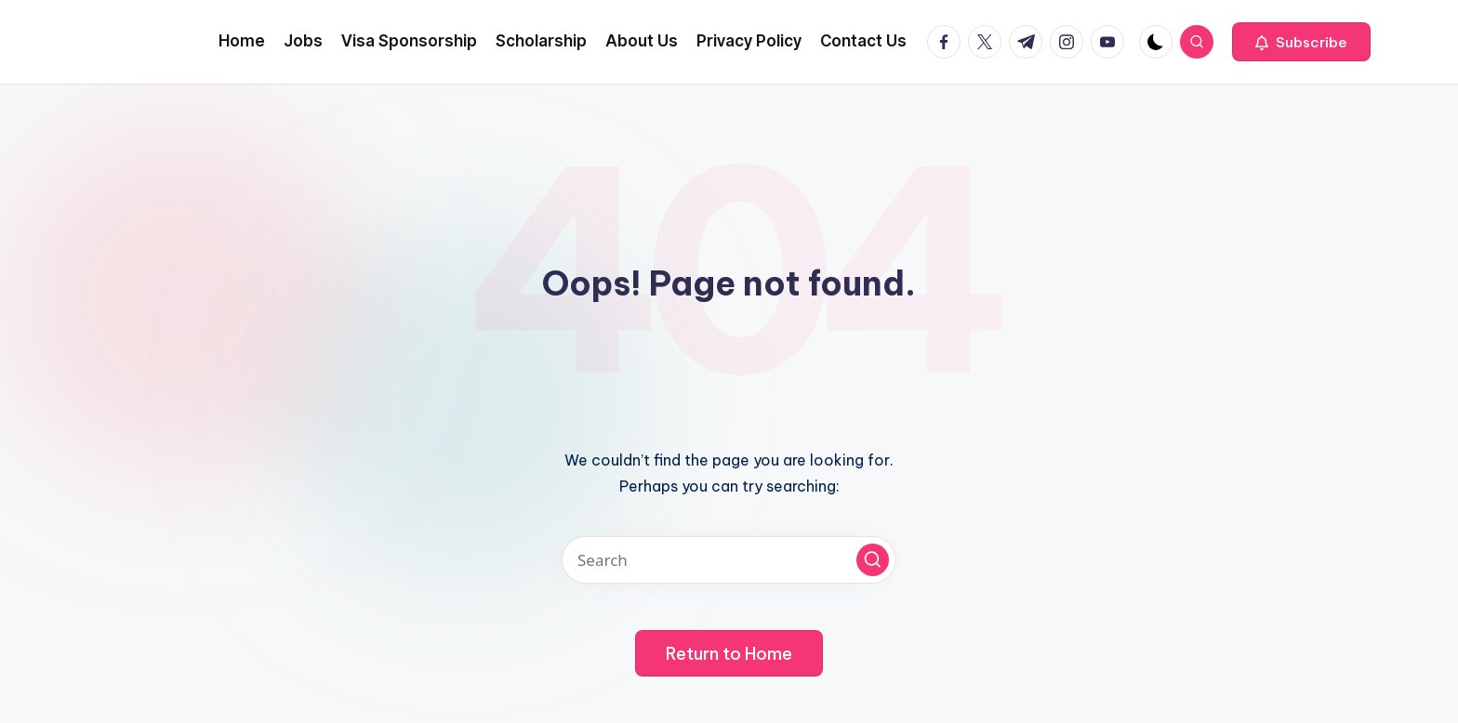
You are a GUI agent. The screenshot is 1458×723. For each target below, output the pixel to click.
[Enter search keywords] (729, 560)
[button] (1301, 41)
